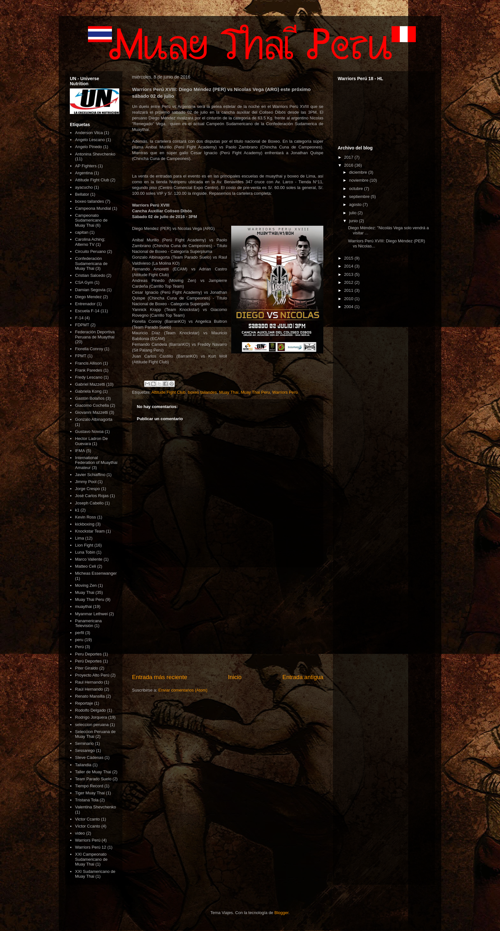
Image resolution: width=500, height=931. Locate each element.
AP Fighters (86, 165)
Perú (79, 646)
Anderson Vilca (89, 132)
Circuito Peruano (90, 251)
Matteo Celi (85, 566)
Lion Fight (84, 545)
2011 (349, 290)
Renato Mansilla (90, 696)
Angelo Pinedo (88, 146)
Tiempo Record (89, 785)
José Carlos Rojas (92, 495)
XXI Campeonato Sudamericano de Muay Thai (91, 859)
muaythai (83, 606)
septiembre (360, 196)
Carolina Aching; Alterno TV (90, 242)
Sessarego (85, 750)
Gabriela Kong (88, 391)
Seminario (84, 743)
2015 (349, 258)
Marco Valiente (88, 559)
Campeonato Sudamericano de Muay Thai (91, 220)
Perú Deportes (88, 661)
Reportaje (84, 703)
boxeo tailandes (202, 392)
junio (354, 220)
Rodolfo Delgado (90, 710)
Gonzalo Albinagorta (93, 419)
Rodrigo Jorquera (91, 717)
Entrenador (85, 303)
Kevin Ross (85, 517)
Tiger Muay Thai (90, 793)
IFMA (80, 450)
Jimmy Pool (85, 481)
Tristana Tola (87, 800)
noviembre (359, 180)
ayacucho (84, 187)
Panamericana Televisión (88, 623)
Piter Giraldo (86, 668)
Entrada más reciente (159, 677)
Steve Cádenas (89, 757)
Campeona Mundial (93, 208)
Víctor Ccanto (87, 826)
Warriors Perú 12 (90, 847)
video (80, 833)
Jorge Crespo (87, 488)
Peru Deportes (88, 654)
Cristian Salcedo (90, 275)
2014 (349, 266)
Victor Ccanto (87, 819)
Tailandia (83, 764)
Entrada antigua (303, 677)
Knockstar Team (90, 531)
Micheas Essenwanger (96, 573)
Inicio (234, 677)
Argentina (84, 172)
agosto (356, 204)
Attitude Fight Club (168, 392)
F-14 (79, 317)
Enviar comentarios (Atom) (182, 690)
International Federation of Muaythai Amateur (96, 462)
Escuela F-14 (87, 310)
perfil (79, 632)
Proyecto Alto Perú (92, 675)
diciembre (358, 172)
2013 (349, 274)
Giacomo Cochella (92, 405)
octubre (356, 188)
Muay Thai (228, 392)
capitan (81, 232)
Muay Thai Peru (255, 392)
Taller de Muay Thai (93, 771)
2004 (349, 306)
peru (79, 639)
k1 (77, 510)
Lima (79, 538)
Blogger (281, 912)
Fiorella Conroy (89, 348)
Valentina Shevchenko (95, 807)
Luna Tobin (85, 552)
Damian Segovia (90, 289)
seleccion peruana (92, 724)
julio (353, 212)
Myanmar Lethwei (91, 613)
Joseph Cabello (89, 503)
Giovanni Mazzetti (91, 412)
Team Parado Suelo (93, 778)
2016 (349, 165)
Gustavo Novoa (89, 431)
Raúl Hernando (89, 689)
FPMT (80, 355)
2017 (349, 157)
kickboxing (84, 524)
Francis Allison (88, 363)
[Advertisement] (227, 620)
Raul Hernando (89, 682)
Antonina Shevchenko (95, 154)
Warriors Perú (285, 392)
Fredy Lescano (88, 377)
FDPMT (82, 324)
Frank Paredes (88, 370)
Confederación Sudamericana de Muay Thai (91, 263)
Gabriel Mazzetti (90, 384)
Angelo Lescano (90, 139)
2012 (349, 282)
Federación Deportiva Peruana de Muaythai (94, 334)
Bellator (82, 194)
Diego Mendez (88, 296)
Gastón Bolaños (90, 398)
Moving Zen (86, 585)
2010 (349, 298)
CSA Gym (84, 282)
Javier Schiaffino (90, 474)
